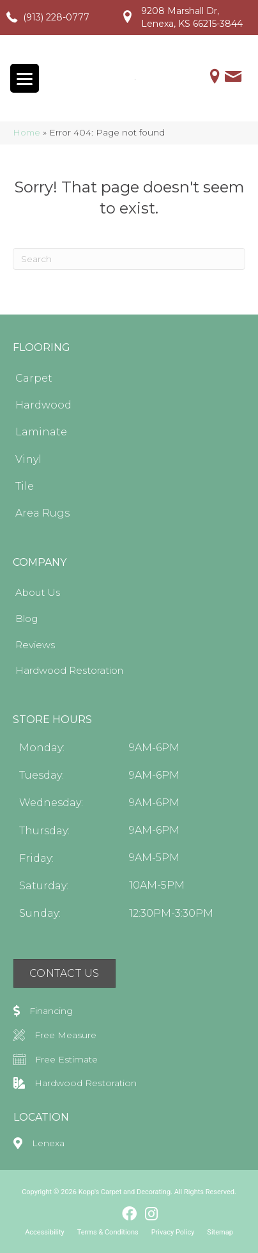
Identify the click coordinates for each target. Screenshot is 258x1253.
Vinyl (28, 459)
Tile (24, 486)
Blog (26, 618)
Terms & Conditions (108, 1232)
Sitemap (219, 1232)
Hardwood (43, 405)
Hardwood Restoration (69, 670)
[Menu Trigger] (24, 78)
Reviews (35, 644)
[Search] (129, 259)
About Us (37, 592)
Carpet (33, 378)
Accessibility (44, 1232)
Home (26, 132)
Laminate (41, 432)
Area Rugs (42, 513)
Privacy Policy (173, 1232)
